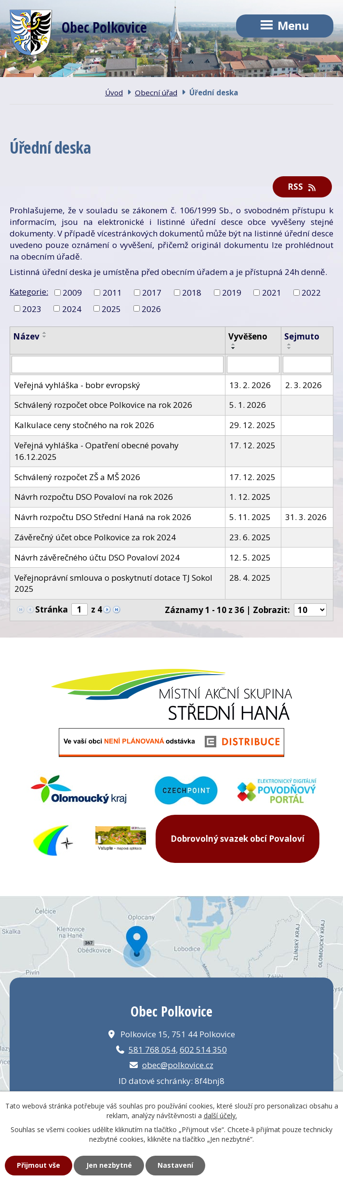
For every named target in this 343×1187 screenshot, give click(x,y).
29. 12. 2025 (252, 424)
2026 (151, 308)
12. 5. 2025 (250, 557)
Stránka (51, 609)
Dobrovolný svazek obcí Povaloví (237, 838)
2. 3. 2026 (303, 385)
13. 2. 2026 (250, 385)
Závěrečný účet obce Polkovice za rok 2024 (95, 537)
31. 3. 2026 (306, 516)
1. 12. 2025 (250, 496)
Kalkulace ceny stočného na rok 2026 (84, 424)
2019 (231, 292)
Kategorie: (29, 291)
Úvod (114, 92)
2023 (31, 308)
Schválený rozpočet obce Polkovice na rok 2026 (103, 404)
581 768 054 (152, 1049)
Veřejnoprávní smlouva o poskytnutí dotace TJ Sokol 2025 (113, 583)
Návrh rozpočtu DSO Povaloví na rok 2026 (93, 496)
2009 (72, 292)
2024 (71, 308)
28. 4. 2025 (250, 577)
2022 (311, 292)
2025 (111, 308)
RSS (302, 186)
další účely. (220, 1115)
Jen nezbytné (109, 1165)
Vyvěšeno (247, 336)
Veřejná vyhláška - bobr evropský (77, 385)
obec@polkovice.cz (177, 1064)
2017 (151, 292)
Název (26, 336)
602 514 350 (203, 1049)
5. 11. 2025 (250, 516)
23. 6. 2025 (250, 537)
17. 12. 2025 (252, 445)
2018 (191, 292)
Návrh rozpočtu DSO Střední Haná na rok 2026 (102, 516)
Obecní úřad (156, 92)
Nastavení (175, 1165)
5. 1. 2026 (247, 404)
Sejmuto (301, 336)
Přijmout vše (38, 1165)
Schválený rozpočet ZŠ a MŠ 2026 (77, 477)
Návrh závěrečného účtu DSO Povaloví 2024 (97, 557)
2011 (112, 292)
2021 (271, 292)
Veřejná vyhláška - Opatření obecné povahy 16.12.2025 (96, 451)
